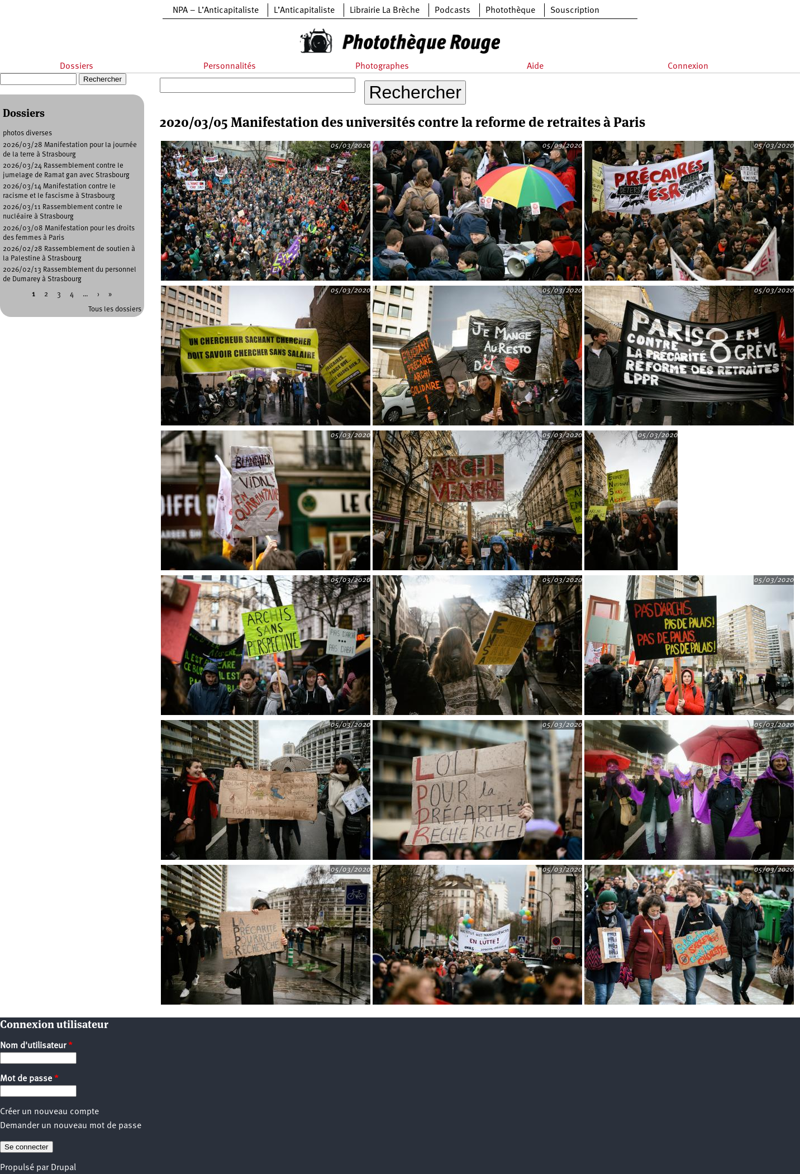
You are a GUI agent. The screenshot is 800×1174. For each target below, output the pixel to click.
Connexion (688, 66)
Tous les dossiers (114, 309)
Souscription (574, 10)
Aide (535, 66)
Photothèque (510, 10)
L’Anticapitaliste (304, 10)
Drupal (63, 1167)
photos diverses (27, 133)
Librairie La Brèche (385, 10)
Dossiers (76, 66)
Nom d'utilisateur (36, 1046)
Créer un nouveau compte (49, 1111)
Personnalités (229, 66)
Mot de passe (29, 1078)
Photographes (382, 66)
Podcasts (452, 10)
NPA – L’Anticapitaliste (216, 10)
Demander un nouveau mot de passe (70, 1125)
